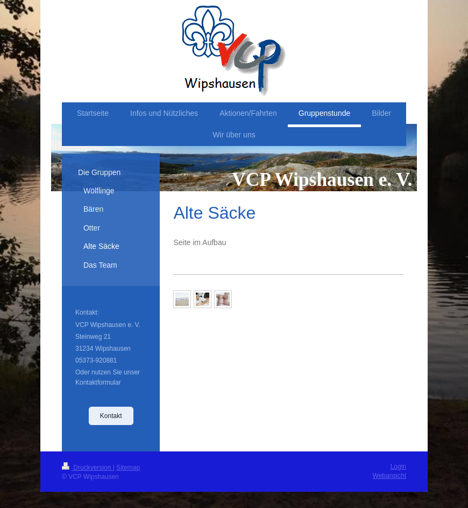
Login (398, 466)
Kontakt (111, 416)
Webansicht (389, 475)
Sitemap (128, 467)
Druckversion (87, 467)
